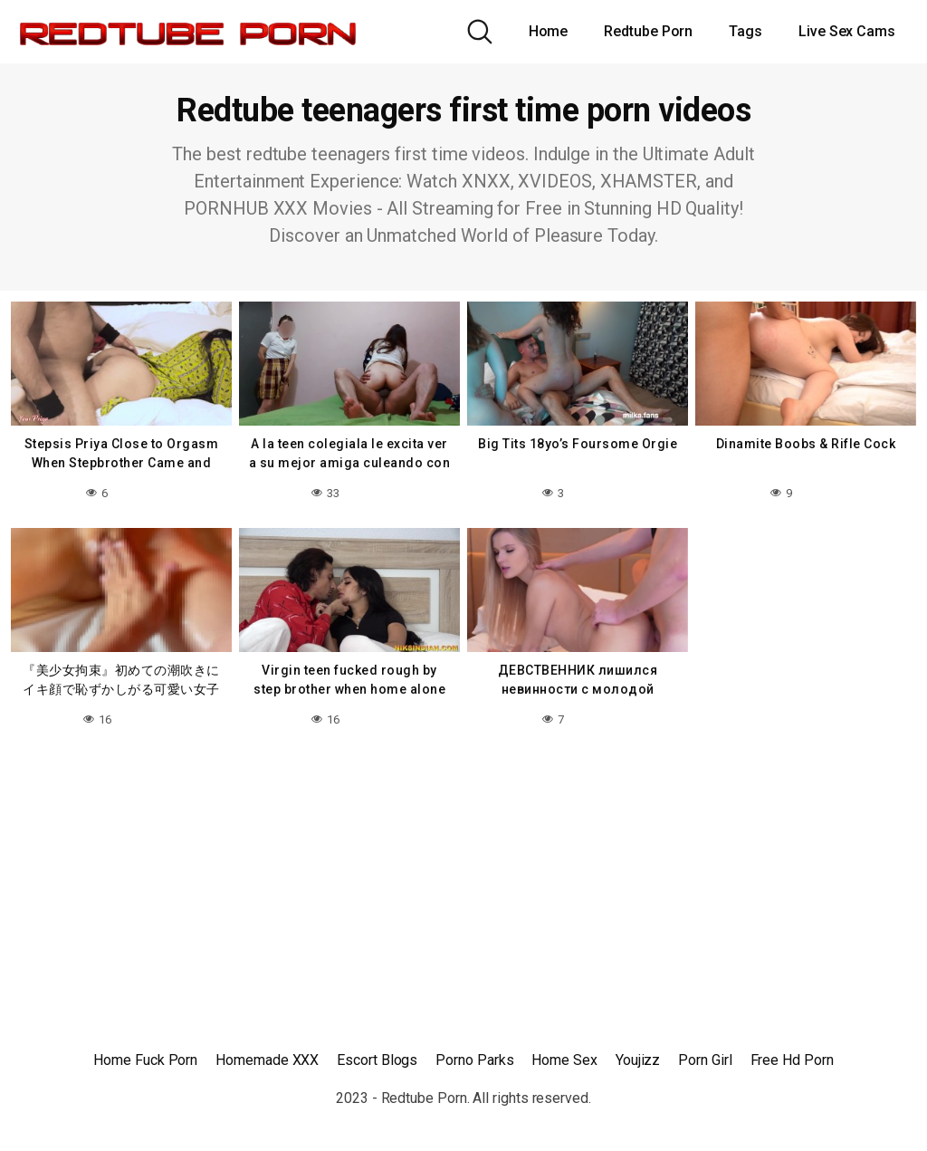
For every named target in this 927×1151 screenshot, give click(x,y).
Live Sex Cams (846, 31)
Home (549, 31)
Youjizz (638, 1060)
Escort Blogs (377, 1060)
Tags (745, 31)
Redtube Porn (648, 31)
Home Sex (564, 1060)
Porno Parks (474, 1060)
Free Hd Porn (792, 1060)
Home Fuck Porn (145, 1060)
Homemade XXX (267, 1060)
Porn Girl (704, 1060)
